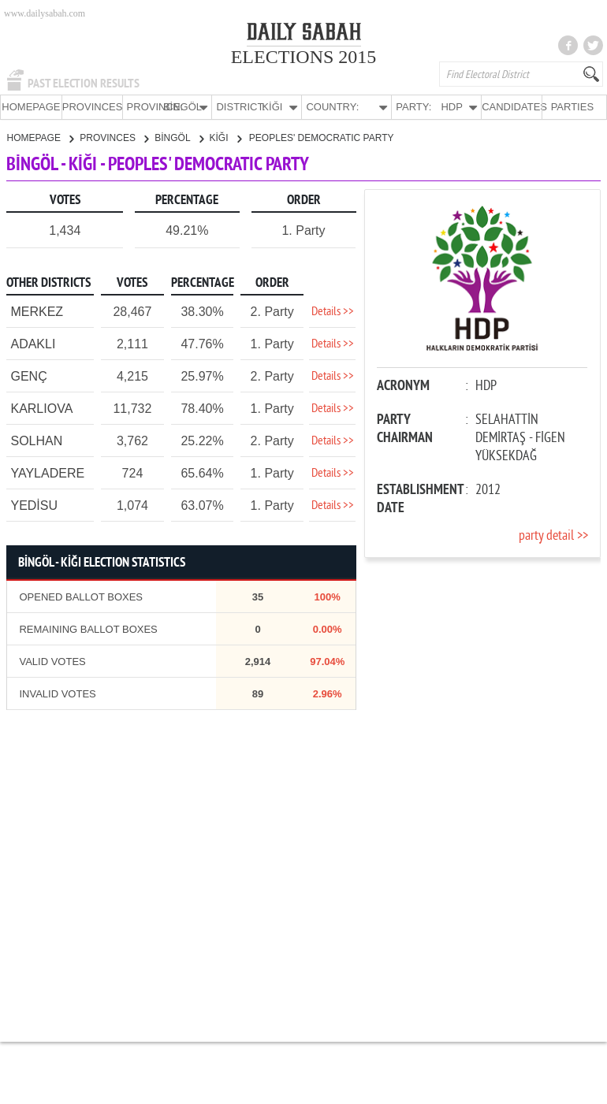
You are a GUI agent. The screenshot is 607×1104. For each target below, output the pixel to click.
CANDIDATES (512, 107)
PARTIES (572, 107)
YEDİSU (34, 504)
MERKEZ (36, 311)
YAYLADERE (47, 472)
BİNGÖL (179, 137)
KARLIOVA (41, 407)
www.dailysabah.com (44, 13)
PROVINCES (92, 107)
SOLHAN (36, 440)
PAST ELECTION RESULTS (84, 83)
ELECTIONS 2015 (304, 56)
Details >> (332, 311)
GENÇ (28, 375)
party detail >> (553, 535)
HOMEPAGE (31, 107)
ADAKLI (32, 343)
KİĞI (225, 137)
